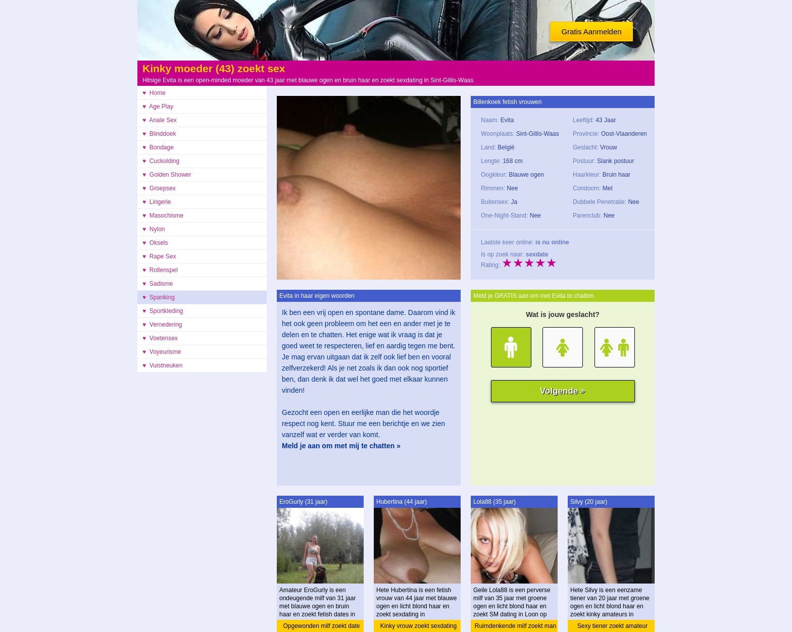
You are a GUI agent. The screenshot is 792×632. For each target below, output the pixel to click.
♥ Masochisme (162, 215)
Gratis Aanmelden (591, 31)
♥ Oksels (155, 242)
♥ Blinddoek (159, 133)
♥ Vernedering (162, 324)
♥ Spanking (158, 297)
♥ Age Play (157, 106)
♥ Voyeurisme (161, 351)
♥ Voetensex (160, 338)
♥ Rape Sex (159, 256)
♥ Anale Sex (159, 120)
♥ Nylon (153, 229)
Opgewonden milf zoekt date (321, 625)
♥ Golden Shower (166, 174)
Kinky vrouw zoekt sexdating (418, 625)
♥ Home (154, 92)
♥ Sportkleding (162, 310)
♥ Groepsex (159, 188)
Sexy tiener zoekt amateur (612, 625)
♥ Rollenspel (160, 270)
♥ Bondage (158, 147)
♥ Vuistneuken (162, 365)
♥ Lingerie (156, 201)
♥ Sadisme (157, 283)
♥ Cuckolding (160, 161)
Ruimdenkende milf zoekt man (515, 625)
